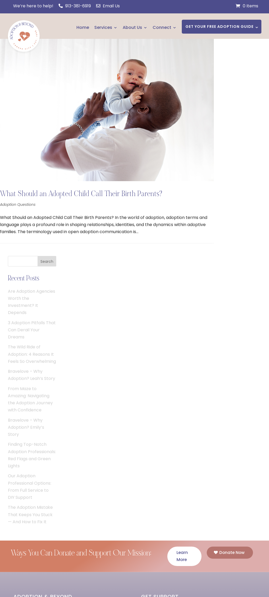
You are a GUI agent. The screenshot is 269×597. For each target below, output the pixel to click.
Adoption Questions (17, 194)
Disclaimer (150, 583)
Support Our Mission (33, 526)
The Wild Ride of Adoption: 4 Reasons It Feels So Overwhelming (245, 137)
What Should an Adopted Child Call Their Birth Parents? (81, 183)
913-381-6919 (75, 6)
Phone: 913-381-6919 (164, 508)
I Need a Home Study (162, 403)
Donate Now (232, 335)
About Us (132, 27)
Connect (162, 27)
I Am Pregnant (155, 393)
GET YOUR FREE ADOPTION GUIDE (219, 26)
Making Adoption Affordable (42, 516)
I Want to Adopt (157, 413)
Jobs (18, 545)
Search (259, 44)
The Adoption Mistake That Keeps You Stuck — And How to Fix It (243, 297)
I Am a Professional (160, 422)
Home (82, 27)
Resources (24, 487)
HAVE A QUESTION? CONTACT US (180, 520)
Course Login (26, 536)
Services (103, 27)
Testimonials (26, 478)
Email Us (108, 6)
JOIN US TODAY (39, 441)
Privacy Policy (178, 579)
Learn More (182, 339)
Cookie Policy (210, 579)
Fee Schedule (27, 507)
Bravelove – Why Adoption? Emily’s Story (239, 210)
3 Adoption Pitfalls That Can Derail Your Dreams (244, 113)
